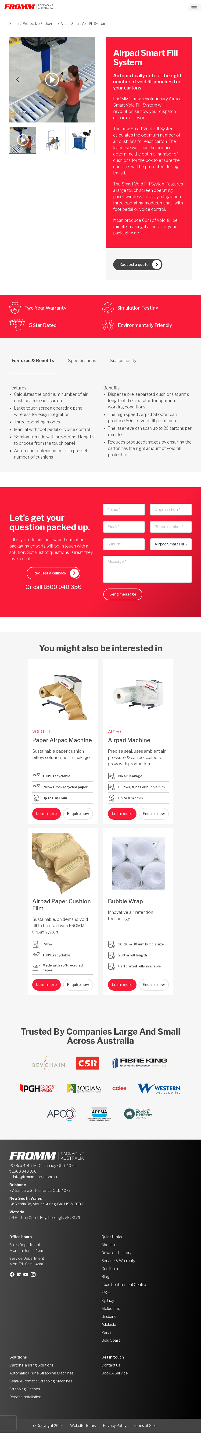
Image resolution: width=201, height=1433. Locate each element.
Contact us (110, 1365)
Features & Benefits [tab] (33, 360)
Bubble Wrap (125, 901)
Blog (105, 1277)
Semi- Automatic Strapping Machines (40, 1381)
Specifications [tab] (82, 360)
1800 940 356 (62, 587)
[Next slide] (86, 79)
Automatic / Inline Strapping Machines (41, 1373)
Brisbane (109, 1317)
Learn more (46, 814)
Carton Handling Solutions (31, 1365)
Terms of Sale (145, 1426)
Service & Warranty (118, 1261)
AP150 (114, 731)
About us (109, 1245)
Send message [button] (122, 594)
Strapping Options (24, 1389)
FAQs (106, 1293)
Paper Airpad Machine (62, 740)
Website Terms (83, 1426)
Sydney (107, 1301)
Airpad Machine (129, 740)
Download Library (116, 1253)
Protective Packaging (39, 24)
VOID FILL (42, 731)
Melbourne (110, 1309)
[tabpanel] (100, 417)
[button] (22, 140)
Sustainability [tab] (123, 360)
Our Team (109, 1269)
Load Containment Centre (123, 1285)
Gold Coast (110, 1340)
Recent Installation (25, 1397)
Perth (106, 1332)
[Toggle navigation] (194, 7)
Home (14, 24)
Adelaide (108, 1324)
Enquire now (78, 814)
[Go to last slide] (18, 79)
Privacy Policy (114, 1426)
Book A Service (114, 1373)
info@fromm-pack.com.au (35, 1177)
